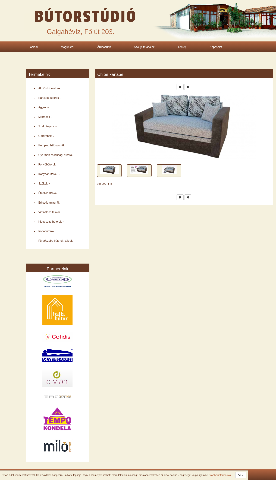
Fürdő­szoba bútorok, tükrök (56, 240)
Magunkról (67, 47)
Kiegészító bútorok (51, 221)
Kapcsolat (216, 47)
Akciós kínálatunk (49, 88)
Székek (44, 183)
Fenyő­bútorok (47, 164)
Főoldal (33, 47)
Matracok (45, 116)
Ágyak (43, 107)
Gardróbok (46, 135)
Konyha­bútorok (49, 174)
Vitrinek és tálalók (49, 212)
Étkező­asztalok (47, 193)
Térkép (182, 47)
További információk (219, 475)
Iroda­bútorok (46, 231)
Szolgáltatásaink (144, 47)
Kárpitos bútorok (49, 97)
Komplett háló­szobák (51, 145)
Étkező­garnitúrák (48, 202)
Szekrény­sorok (47, 126)
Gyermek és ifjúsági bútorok (55, 154)
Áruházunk (104, 47)
